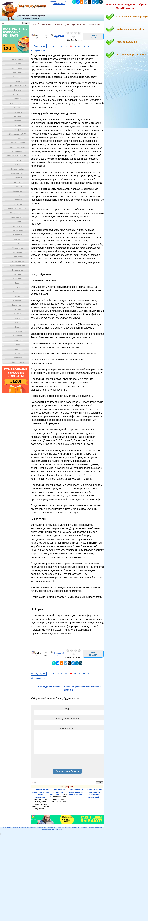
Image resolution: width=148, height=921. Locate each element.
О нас (64, 1)
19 (66, 46)
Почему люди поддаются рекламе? (57, 791)
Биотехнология (17, 94)
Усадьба (18, 323)
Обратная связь (59, 4)
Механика (17, 239)
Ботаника (17, 99)
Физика (17, 327)
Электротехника (18, 362)
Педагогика (17, 252)
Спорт (17, 296)
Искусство (17, 160)
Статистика (17, 301)
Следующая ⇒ (38, 50)
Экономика (17, 358)
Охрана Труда (17, 248)
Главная (53, 1)
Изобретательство (18, 143)
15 (49, 46)
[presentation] (55, 762)
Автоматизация (17, 59)
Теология (17, 309)
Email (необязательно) (67, 719)
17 (58, 46)
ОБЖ (18, 244)
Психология (17, 279)
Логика (17, 195)
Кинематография (17, 169)
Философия (17, 336)
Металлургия (18, 230)
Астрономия (17, 81)
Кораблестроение (18, 173)
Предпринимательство (17, 86)
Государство (17, 121)
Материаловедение (17, 213)
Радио (17, 283)
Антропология (17, 68)
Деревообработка (18, 130)
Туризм (17, 318)
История (18, 165)
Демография (18, 125)
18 (62, 46)
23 (84, 46)
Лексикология (17, 187)
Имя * (67, 709)
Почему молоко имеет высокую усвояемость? (76, 791)
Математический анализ (17, 209)
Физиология (17, 331)
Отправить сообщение (67, 771)
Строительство (17, 305)
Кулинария (18, 178)
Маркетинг (18, 200)
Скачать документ (93, 36)
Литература (17, 191)
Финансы (17, 340)
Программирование (17, 266)
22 (79, 46)
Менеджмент (18, 226)
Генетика (17, 108)
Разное (17, 287)
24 (88, 46)
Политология (18, 257)
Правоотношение (17, 261)
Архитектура (17, 77)
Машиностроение (17, 217)
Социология (17, 292)
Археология (17, 72)
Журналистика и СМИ (17, 134)
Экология (17, 353)
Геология (17, 116)
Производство (17, 270)
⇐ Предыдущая (38, 46)
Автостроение (17, 64)
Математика (17, 204)
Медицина (17, 222)
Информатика (17, 151)
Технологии (17, 314)
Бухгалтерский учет (17, 103)
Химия (17, 345)
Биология (17, 90)
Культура (17, 182)
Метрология (17, 235)
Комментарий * (67, 729)
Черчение (17, 349)
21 (75, 46)
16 (53, 46)
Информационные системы (17, 156)
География (18, 112)
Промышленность (18, 274)
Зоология (17, 138)
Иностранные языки (17, 147)
